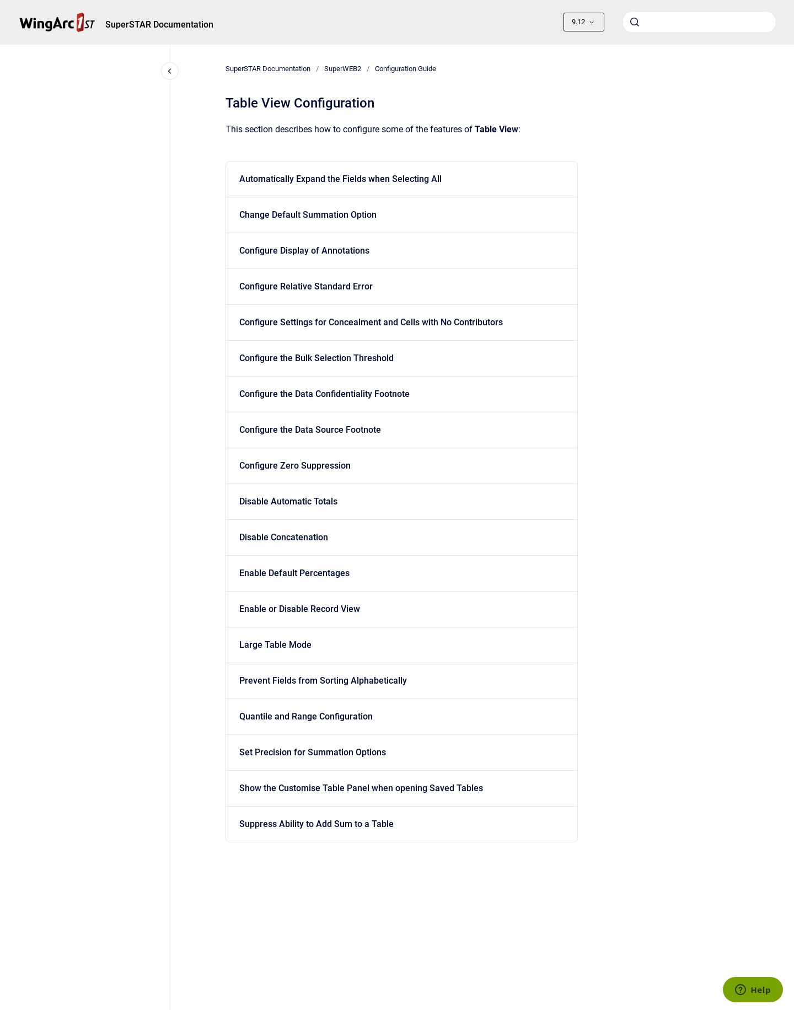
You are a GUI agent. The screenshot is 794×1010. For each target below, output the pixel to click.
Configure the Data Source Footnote (310, 430)
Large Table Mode (275, 645)
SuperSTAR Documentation (159, 24)
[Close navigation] (170, 71)
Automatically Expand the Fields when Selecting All (340, 179)
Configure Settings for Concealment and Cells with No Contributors (371, 322)
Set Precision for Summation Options (312, 752)
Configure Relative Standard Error (306, 286)
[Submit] (634, 22)
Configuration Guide (405, 69)
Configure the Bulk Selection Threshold (316, 358)
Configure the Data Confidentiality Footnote (324, 394)
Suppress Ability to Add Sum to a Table (316, 824)
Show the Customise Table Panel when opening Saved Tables (361, 788)
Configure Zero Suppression (295, 465)
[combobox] (699, 22)
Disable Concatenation (283, 537)
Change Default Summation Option (308, 214)
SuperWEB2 (342, 69)
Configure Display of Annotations (304, 250)
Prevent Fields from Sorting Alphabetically (323, 680)
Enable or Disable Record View (299, 609)
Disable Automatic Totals (288, 501)
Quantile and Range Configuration (306, 716)
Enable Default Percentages (294, 573)
